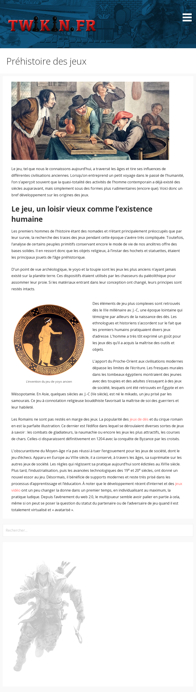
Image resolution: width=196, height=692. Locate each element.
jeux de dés (139, 419)
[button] (188, 11)
